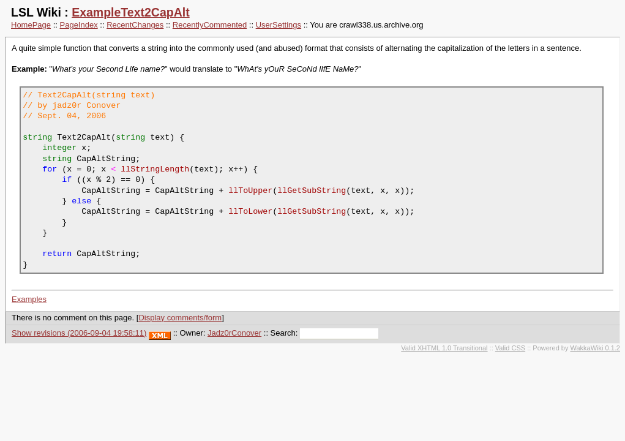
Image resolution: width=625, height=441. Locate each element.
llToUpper (250, 190)
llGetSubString (311, 190)
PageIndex (79, 24)
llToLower (250, 211)
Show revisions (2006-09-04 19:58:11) (79, 332)
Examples (29, 299)
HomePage (31, 24)
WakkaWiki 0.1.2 (595, 348)
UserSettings (278, 24)
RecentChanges (135, 24)
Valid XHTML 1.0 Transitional (444, 348)
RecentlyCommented (210, 24)
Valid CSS (510, 348)
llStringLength (155, 169)
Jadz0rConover (234, 332)
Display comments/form (180, 317)
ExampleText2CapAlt (131, 12)
